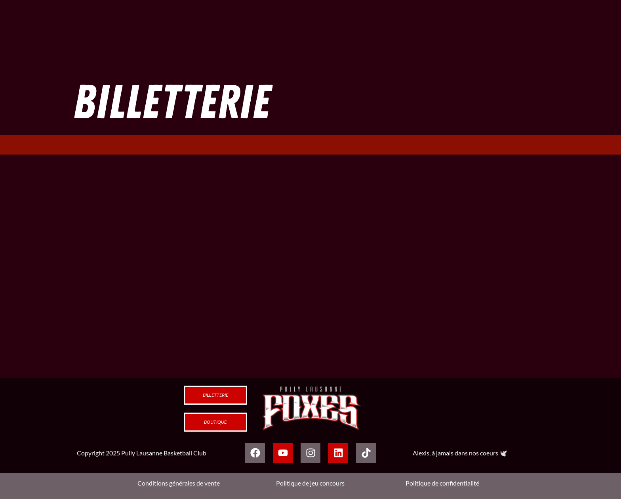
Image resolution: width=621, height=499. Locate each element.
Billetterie (215, 395)
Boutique (215, 422)
